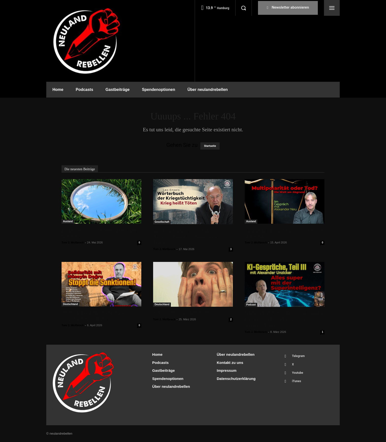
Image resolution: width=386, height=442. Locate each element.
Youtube (299, 374)
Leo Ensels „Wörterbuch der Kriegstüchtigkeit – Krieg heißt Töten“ (185, 236)
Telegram (299, 356)
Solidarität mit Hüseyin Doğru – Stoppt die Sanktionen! (95, 316)
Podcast (251, 304)
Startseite (210, 146)
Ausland (68, 221)
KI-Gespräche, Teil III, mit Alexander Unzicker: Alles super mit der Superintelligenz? (284, 319)
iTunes (297, 384)
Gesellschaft (162, 222)
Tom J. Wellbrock (73, 242)
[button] (243, 8)
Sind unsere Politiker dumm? (183, 313)
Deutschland (70, 304)
